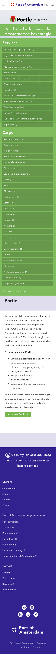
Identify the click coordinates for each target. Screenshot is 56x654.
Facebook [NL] (35, 614)
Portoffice (7, 578)
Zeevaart (6, 527)
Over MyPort (9, 488)
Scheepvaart (9, 521)
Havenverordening (12, 550)
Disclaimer (23, 647)
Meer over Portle (16, 414)
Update (6, 499)
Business (7, 583)
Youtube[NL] (24, 607)
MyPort (50, 4)
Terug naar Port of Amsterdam (18, 555)
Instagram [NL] (32, 607)
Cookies (41, 642)
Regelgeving (9, 544)
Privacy (36, 647)
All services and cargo (14, 291)
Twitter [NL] (28, 614)
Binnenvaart (8, 533)
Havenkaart (8, 538)
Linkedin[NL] (20, 614)
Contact (6, 505)
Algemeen (8, 589)
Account (6, 494)
